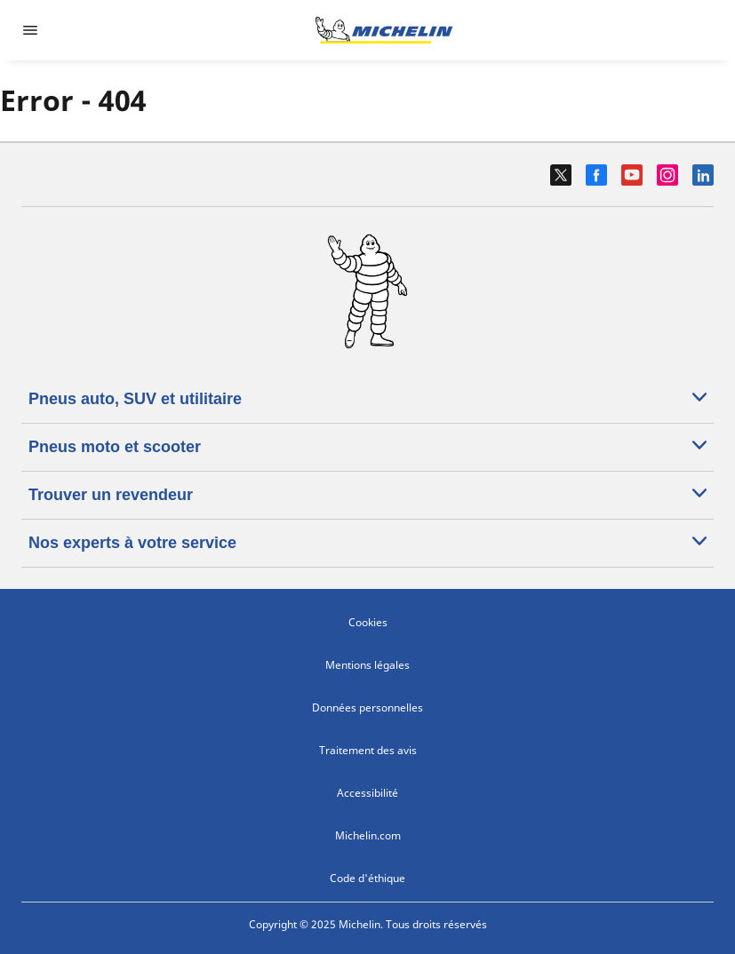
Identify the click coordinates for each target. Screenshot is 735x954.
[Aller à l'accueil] (384, 30)
